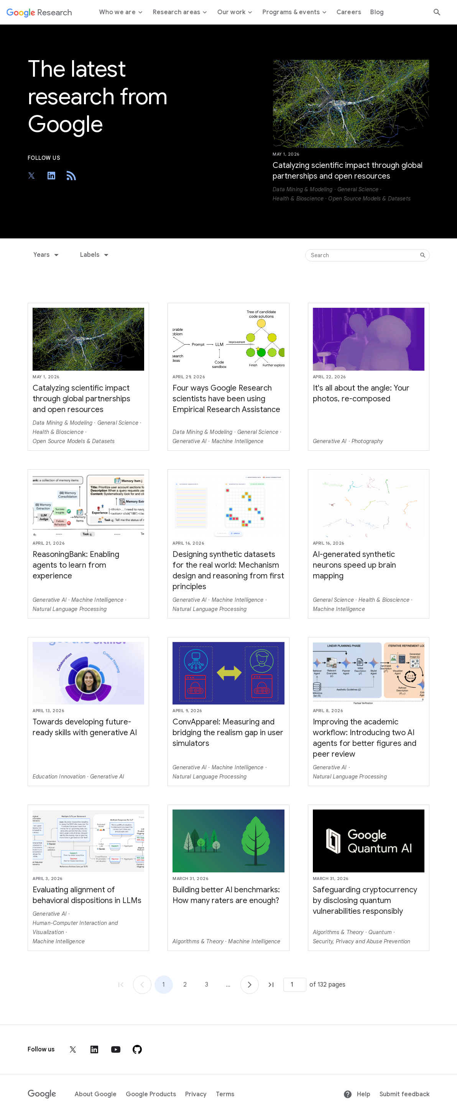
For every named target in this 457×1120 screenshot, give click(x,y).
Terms (225, 1094)
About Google (96, 1094)
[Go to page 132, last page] (271, 985)
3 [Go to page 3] (206, 985)
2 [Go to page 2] (185, 985)
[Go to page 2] (249, 984)
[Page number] (294, 985)
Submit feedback (404, 1094)
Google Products (151, 1094)
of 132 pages (327, 985)
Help (356, 1094)
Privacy (196, 1094)
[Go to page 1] (142, 984)
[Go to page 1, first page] (121, 985)
